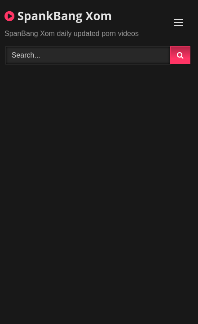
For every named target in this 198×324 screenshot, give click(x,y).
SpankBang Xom (58, 16)
